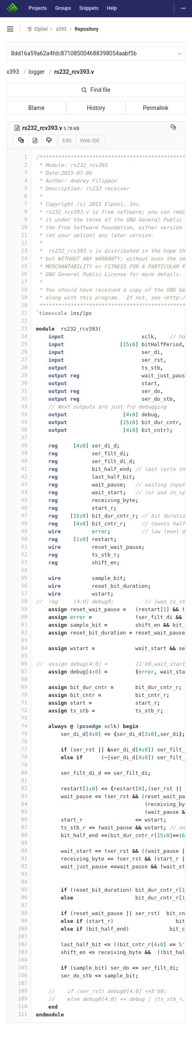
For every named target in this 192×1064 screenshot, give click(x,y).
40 (19, 461)
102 (19, 944)
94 (19, 882)
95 (19, 889)
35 (19, 422)
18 (19, 289)
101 (19, 936)
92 (19, 866)
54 (19, 570)
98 (19, 913)
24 (19, 336)
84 (19, 804)
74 (19, 726)
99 (19, 921)
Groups (63, 8)
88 (19, 835)
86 (19, 819)
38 (19, 445)
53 (19, 562)
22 (19, 320)
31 (19, 391)
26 (19, 352)
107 (19, 983)
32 (19, 398)
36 (19, 430)
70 (19, 695)
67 (19, 671)
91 (19, 858)
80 (19, 772)
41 (19, 469)
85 (19, 811)
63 (19, 640)
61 (19, 624)
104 (19, 960)
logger (37, 71)
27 (19, 359)
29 (19, 375)
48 (19, 523)
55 (19, 578)
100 (19, 928)
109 (19, 999)
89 (19, 843)
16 (19, 274)
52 (19, 554)
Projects (38, 8)
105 (19, 967)
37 (19, 437)
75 (19, 734)
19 (19, 297)
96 (19, 897)
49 (19, 531)
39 (19, 453)
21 (19, 313)
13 (19, 250)
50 (19, 539)
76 (19, 741)
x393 (13, 71)
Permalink (155, 108)
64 (19, 648)
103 (19, 952)
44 (19, 492)
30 (19, 383)
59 (19, 609)
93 (19, 874)
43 (19, 484)
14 (19, 258)
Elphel (37, 29)
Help (112, 8)
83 (19, 796)
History (96, 108)
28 (19, 367)
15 (19, 266)
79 (19, 765)
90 (19, 850)
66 (19, 663)
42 (19, 476)
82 (19, 788)
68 (19, 679)
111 (19, 1014)
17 (19, 282)
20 (19, 305)
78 (19, 757)
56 (19, 585)
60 (19, 617)
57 (19, 593)
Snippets (88, 8)
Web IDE (90, 140)
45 (19, 500)
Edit (66, 140)
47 (19, 515)
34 (19, 414)
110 (19, 1006)
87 (19, 827)
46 (19, 508)
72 (19, 710)
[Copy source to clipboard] (21, 141)
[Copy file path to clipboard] (173, 128)
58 (19, 601)
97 (19, 905)
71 (19, 702)
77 (19, 749)
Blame (36, 108)
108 (19, 991)
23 (19, 328)
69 (19, 687)
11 (19, 235)
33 (19, 406)
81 (19, 780)
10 (19, 227)
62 (19, 632)
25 (19, 344)
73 (19, 718)
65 (19, 656)
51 (19, 546)
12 (19, 243)
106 (19, 975)
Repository (87, 29)
